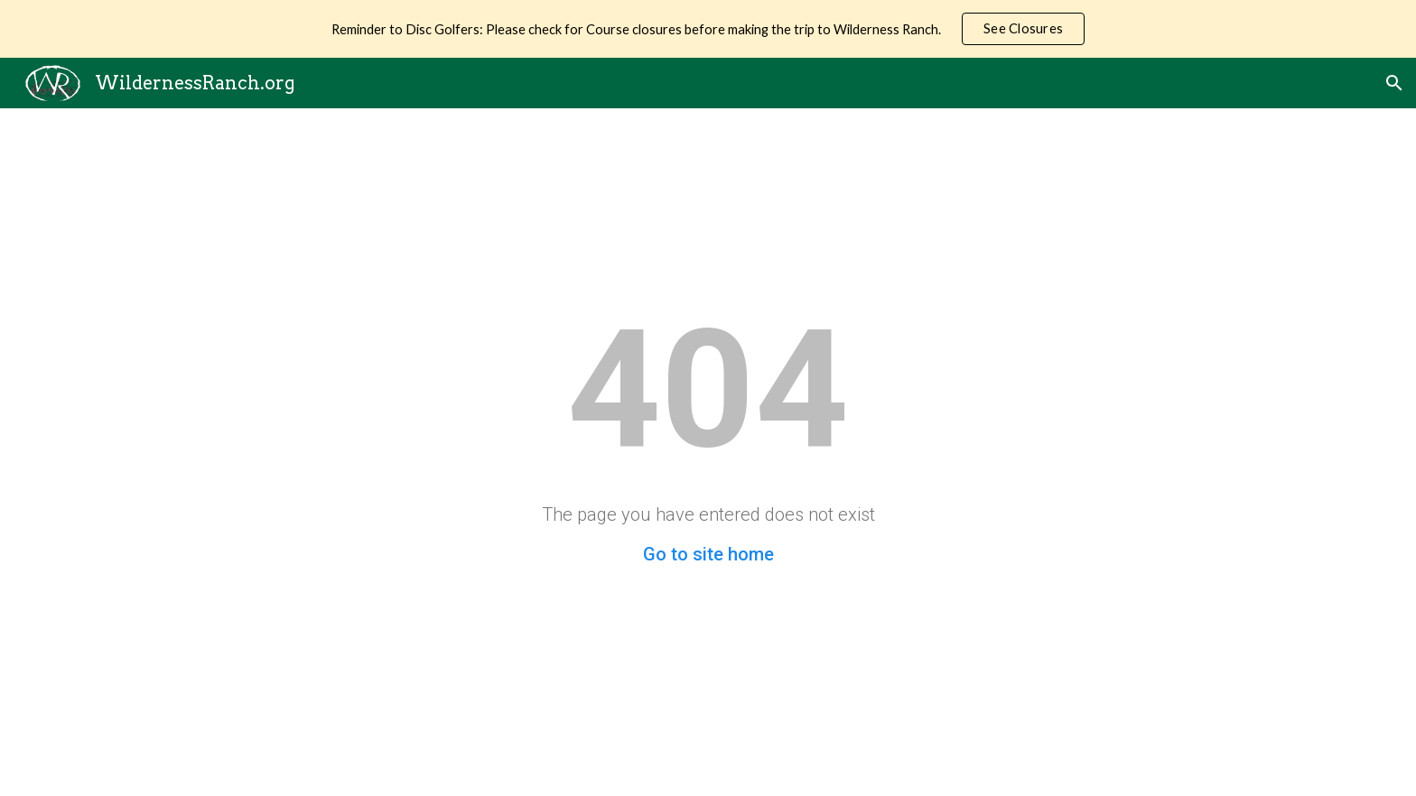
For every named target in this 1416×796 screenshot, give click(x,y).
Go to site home (708, 554)
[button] (1394, 83)
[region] (708, 29)
